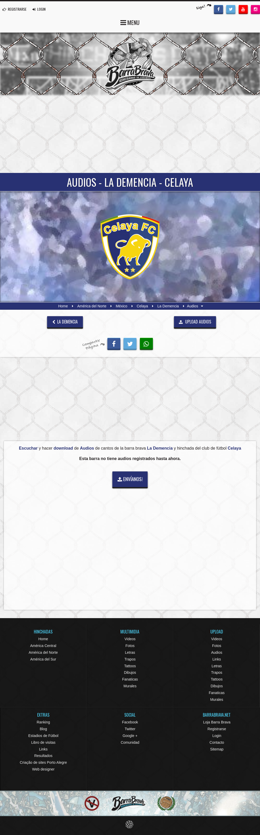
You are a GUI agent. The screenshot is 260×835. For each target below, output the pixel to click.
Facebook (130, 722)
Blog (43, 729)
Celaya (142, 306)
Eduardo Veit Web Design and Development (130, 824)
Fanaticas (130, 679)
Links (216, 659)
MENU (130, 22)
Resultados (43, 756)
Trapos (129, 659)
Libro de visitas (43, 742)
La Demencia (168, 306)
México (121, 306)
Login (216, 736)
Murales (130, 686)
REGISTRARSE (15, 9)
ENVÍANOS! (130, 479)
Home (63, 306)
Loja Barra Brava (216, 722)
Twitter (130, 729)
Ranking (43, 722)
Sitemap (216, 749)
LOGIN (39, 9)
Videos (130, 639)
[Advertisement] (130, 134)
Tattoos (130, 666)
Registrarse (216, 729)
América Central (43, 646)
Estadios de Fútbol (43, 736)
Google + (129, 736)
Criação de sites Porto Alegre (43, 762)
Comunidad (130, 742)
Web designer (43, 769)
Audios (216, 652)
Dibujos (130, 672)
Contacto (217, 742)
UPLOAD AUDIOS (195, 322)
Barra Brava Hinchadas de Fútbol (130, 64)
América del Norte (91, 306)
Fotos (129, 646)
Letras (130, 652)
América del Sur (43, 659)
